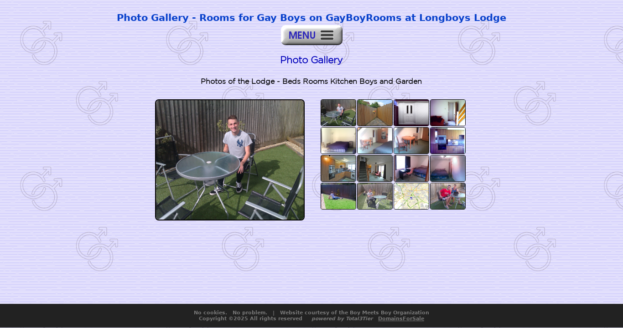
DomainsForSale (401, 319)
